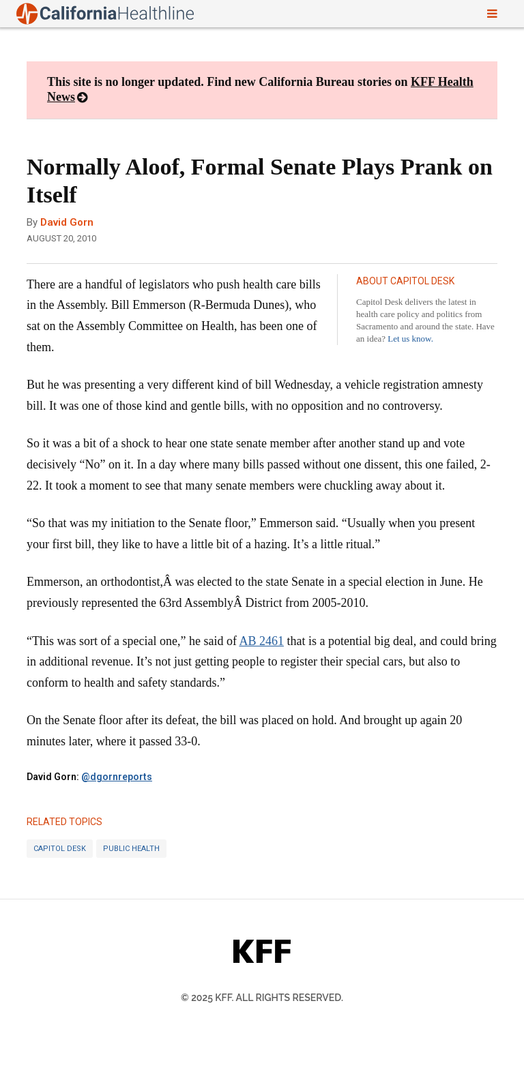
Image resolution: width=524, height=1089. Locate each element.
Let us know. (410, 338)
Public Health (131, 848)
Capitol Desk (59, 848)
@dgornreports (116, 776)
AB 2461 (261, 641)
